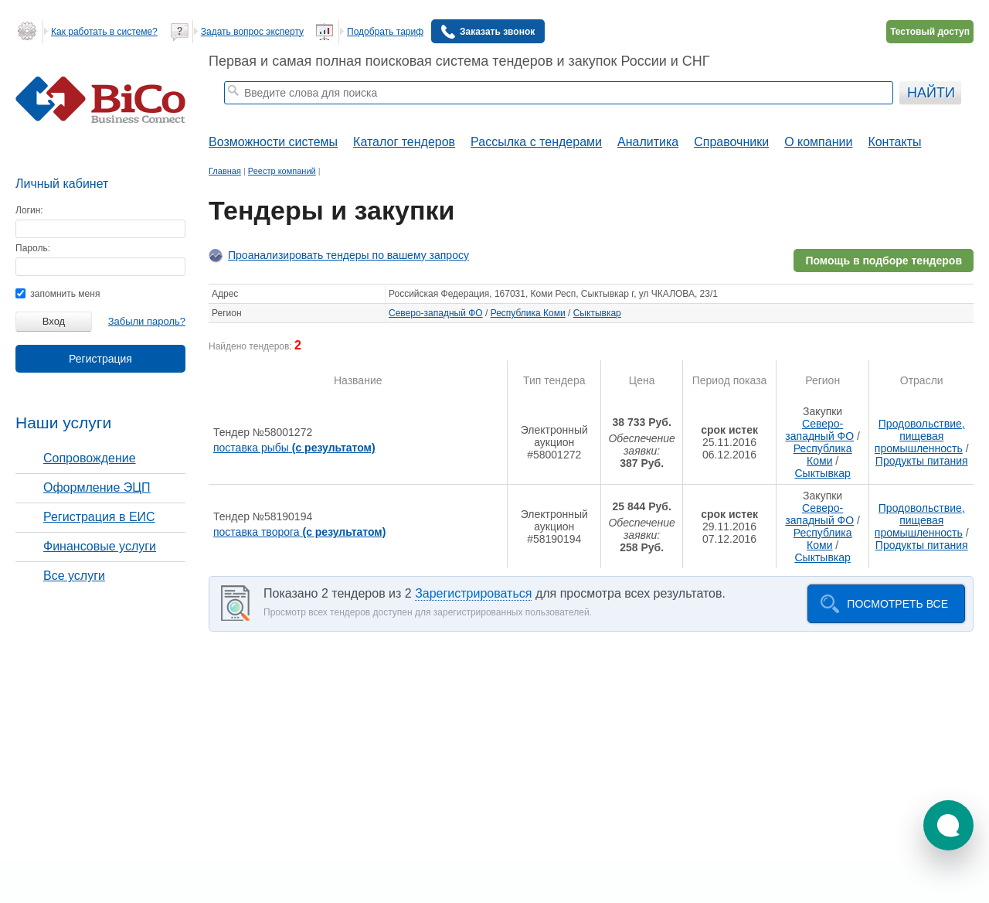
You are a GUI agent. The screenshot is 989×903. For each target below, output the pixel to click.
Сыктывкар (597, 313)
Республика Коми (528, 313)
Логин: (29, 210)
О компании (818, 141)
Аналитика (647, 141)
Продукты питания (921, 461)
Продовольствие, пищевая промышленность (920, 436)
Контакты (894, 141)
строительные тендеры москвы (340, 112)
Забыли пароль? (146, 321)
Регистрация (100, 359)
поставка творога (299, 532)
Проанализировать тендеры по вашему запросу (348, 255)
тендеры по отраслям (459, 112)
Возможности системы (273, 141)
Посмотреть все (897, 604)
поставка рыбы (294, 447)
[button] (948, 825)
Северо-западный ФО (436, 313)
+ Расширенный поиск (851, 112)
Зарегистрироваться (473, 593)
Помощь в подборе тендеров (883, 260)
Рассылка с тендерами (536, 141)
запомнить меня (57, 293)
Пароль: (32, 248)
